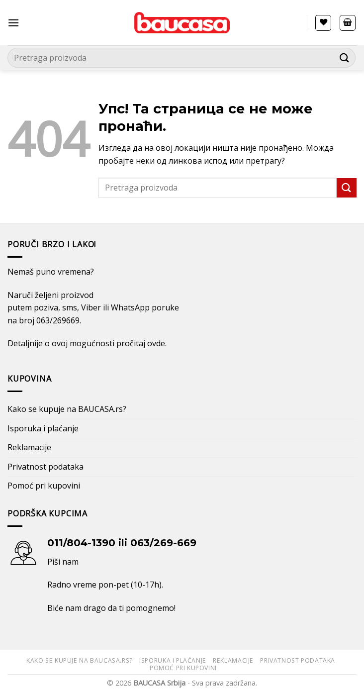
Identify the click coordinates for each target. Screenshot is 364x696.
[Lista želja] (323, 23)
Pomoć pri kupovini (43, 485)
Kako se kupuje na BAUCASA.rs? (66, 408)
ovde (156, 343)
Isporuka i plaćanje (43, 428)
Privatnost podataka (45, 466)
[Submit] (345, 57)
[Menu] (13, 22)
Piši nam (63, 561)
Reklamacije (29, 447)
